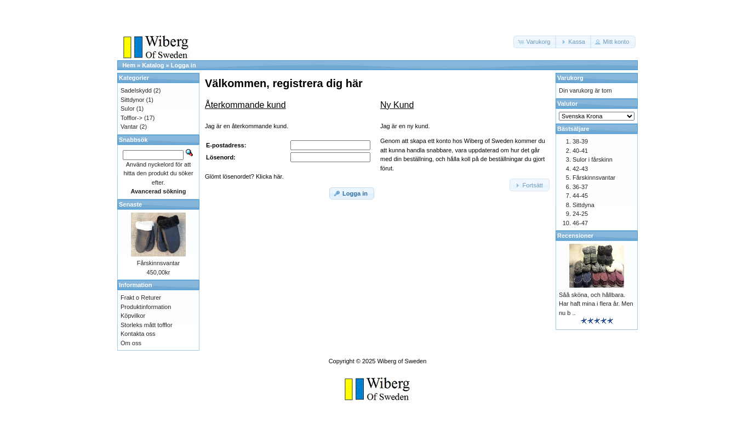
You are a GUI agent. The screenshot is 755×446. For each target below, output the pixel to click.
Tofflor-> (131, 118)
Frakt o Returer (141, 297)
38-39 (580, 141)
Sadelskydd (136, 90)
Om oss (131, 343)
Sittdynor (132, 99)
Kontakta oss (138, 333)
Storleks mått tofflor (147, 325)
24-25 (580, 213)
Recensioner (575, 235)
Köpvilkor (133, 315)
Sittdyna (583, 205)
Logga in (183, 65)
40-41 (580, 150)
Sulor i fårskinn (593, 159)
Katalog (153, 65)
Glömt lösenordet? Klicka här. (244, 176)
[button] (535, 42)
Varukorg (570, 78)
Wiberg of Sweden (401, 361)
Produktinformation (146, 307)
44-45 (580, 195)
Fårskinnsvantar (158, 263)
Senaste (130, 204)
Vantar (129, 126)
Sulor (128, 108)
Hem (128, 65)
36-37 (580, 187)
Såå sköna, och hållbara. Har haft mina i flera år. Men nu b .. (596, 303)
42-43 (580, 168)
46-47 (580, 223)
